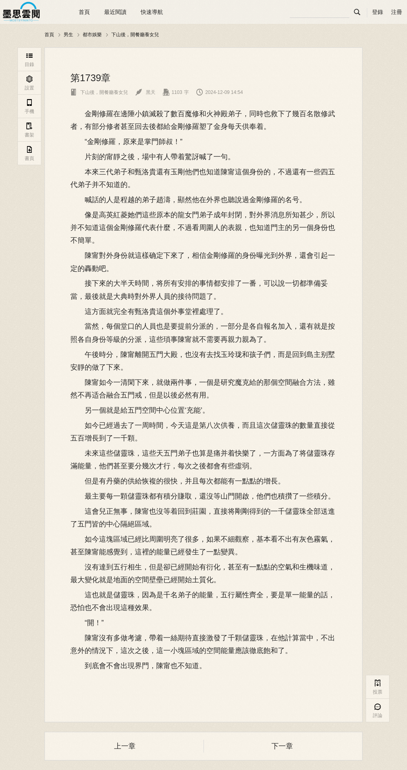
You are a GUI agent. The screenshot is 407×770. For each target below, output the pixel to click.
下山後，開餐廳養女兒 (135, 34)
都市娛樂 (92, 34)
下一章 (282, 746)
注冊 (396, 12)
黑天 (145, 92)
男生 (68, 34)
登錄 (377, 12)
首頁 (84, 12)
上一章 (125, 746)
